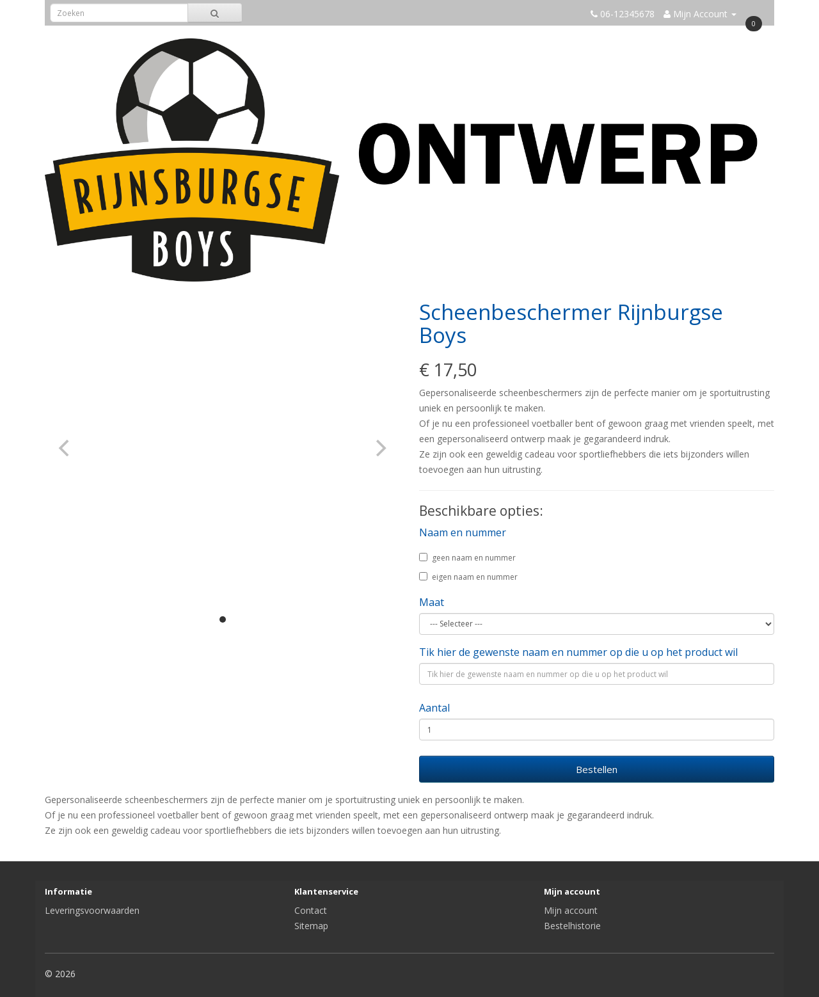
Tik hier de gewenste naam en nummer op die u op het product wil (578, 652)
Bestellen (596, 769)
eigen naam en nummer (468, 576)
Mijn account (571, 910)
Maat (431, 602)
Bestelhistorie (572, 926)
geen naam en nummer (467, 557)
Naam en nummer (462, 532)
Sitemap (311, 926)
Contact (310, 910)
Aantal (434, 708)
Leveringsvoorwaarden (92, 910)
